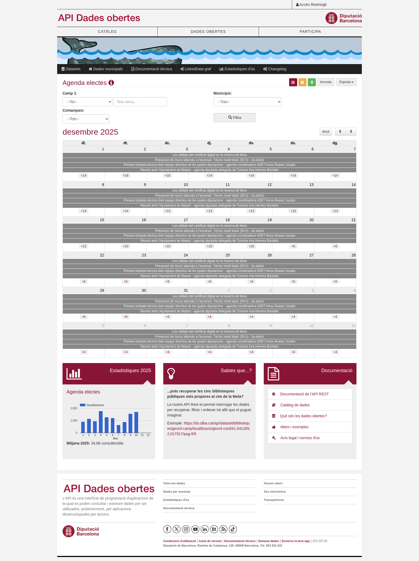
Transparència (274, 499)
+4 (167, 317)
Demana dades (268, 541)
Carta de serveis (210, 541)
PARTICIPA (310, 31)
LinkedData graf (195, 69)
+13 (167, 211)
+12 (83, 246)
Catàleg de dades (291, 405)
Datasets (70, 69)
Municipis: (223, 93)
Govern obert (273, 483)
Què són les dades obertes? (299, 416)
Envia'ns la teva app (296, 541)
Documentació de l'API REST (300, 394)
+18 (125, 175)
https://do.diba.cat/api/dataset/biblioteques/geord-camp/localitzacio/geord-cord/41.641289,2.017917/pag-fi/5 (208, 428)
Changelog (274, 69)
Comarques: (73, 110)
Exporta (346, 82)
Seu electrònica (274, 491)
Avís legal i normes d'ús (296, 438)
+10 (125, 246)
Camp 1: (70, 93)
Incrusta (326, 82)
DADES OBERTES (208, 31)
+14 (83, 175)
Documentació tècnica (151, 69)
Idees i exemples (290, 427)
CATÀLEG (107, 31)
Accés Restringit (311, 4)
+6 (293, 246)
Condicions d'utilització (179, 541)
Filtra (234, 117)
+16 (167, 175)
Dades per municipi (176, 491)
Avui (325, 131)
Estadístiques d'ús (237, 69)
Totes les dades (174, 483)
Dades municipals (106, 69)
